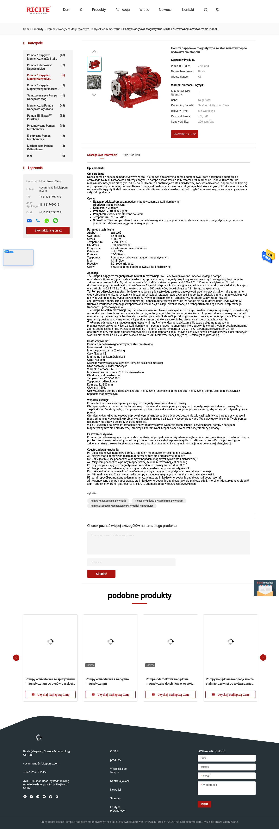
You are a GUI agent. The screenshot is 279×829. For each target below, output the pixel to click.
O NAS (114, 751)
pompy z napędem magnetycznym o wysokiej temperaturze (121, 505)
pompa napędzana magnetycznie (108, 500)
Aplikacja (122, 10)
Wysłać (204, 804)
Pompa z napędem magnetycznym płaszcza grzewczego (46, 87)
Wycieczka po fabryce (118, 770)
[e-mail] (227, 776)
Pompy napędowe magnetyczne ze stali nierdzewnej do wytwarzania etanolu (229, 681)
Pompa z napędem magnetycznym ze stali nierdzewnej (46, 56)
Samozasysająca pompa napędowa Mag (46, 97)
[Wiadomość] (227, 788)
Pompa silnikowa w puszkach (46, 117)
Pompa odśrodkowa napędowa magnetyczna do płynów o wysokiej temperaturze (170, 681)
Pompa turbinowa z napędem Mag (46, 67)
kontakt (188, 10)
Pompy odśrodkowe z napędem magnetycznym (107, 681)
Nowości (165, 10)
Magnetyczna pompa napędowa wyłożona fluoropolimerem (46, 107)
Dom (66, 10)
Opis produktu (131, 155)
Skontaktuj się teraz (48, 230)
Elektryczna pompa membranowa (46, 137)
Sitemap (115, 798)
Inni (46, 156)
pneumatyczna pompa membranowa (46, 127)
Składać (101, 573)
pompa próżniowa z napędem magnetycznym (159, 500)
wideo (144, 10)
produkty (99, 10)
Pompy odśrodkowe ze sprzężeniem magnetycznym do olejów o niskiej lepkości (50, 681)
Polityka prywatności (117, 809)
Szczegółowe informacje (102, 155)
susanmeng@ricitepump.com (41, 763)
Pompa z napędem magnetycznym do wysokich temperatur (46, 77)
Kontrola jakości (120, 781)
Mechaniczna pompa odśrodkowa (46, 147)
